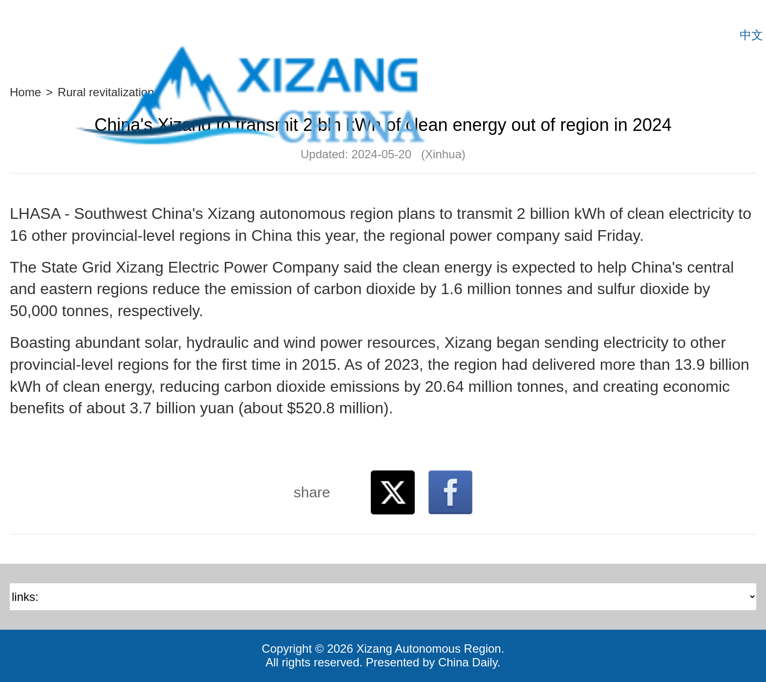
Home (25, 92)
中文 (751, 35)
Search (724, 35)
